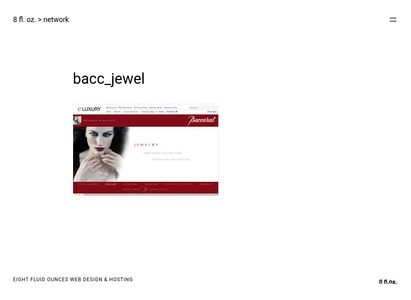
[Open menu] (393, 20)
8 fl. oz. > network (41, 20)
